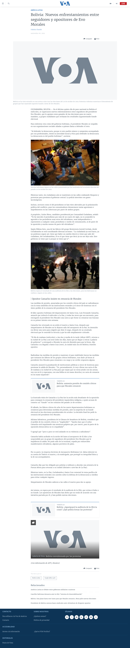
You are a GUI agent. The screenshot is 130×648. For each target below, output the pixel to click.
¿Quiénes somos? (40, 616)
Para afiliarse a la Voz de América (14, 616)
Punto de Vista (7, 643)
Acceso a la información (11, 631)
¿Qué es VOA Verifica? (42, 631)
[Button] (87, 38)
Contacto (5, 620)
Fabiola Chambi (36, 29)
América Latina (37, 10)
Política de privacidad (41, 620)
